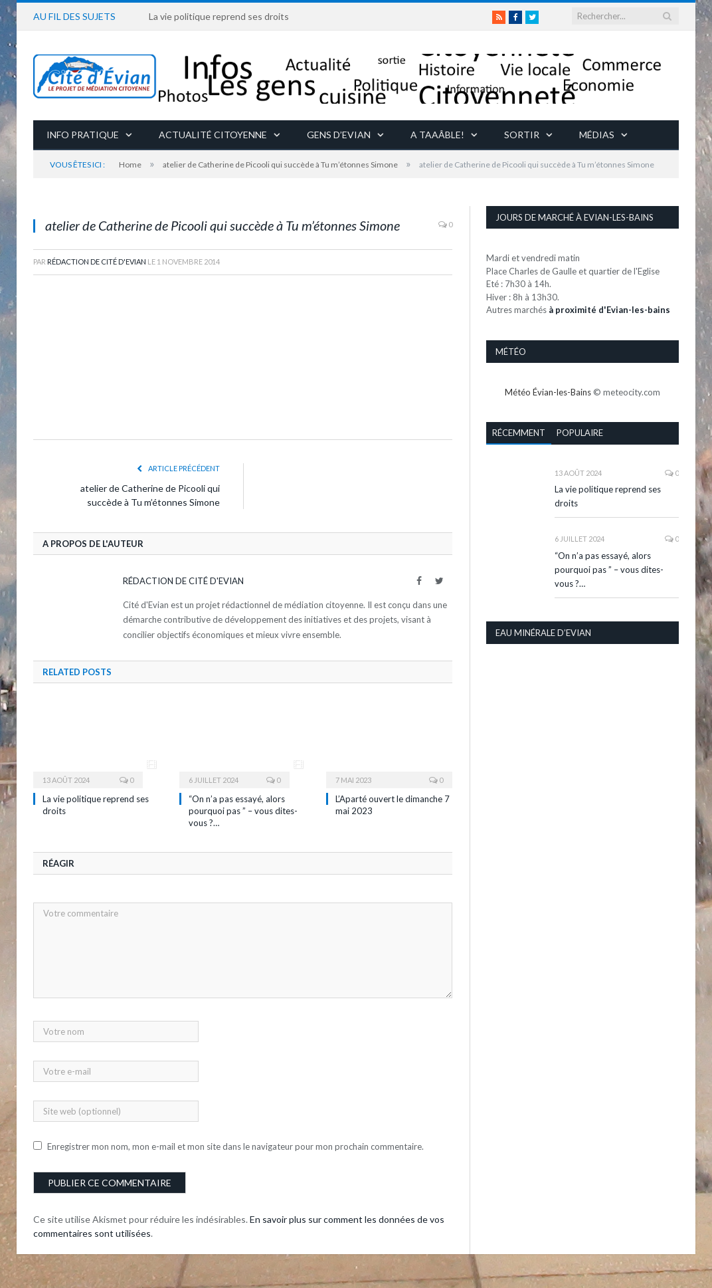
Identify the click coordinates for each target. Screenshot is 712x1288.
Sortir (521, 134)
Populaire (580, 432)
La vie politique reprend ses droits (219, 16)
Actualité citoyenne (213, 134)
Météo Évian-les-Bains (548, 392)
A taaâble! (437, 134)
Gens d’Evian (339, 134)
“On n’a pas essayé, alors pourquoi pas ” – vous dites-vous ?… (243, 811)
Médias (596, 134)
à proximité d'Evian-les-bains (609, 309)
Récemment (518, 432)
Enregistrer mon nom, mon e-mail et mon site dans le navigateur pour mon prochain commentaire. (235, 1146)
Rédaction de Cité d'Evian (96, 261)
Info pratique (82, 134)
